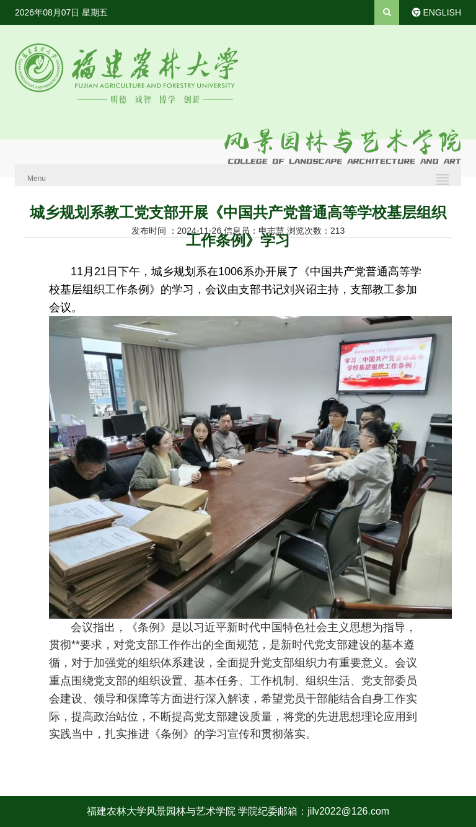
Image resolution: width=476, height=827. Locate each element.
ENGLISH (442, 12)
